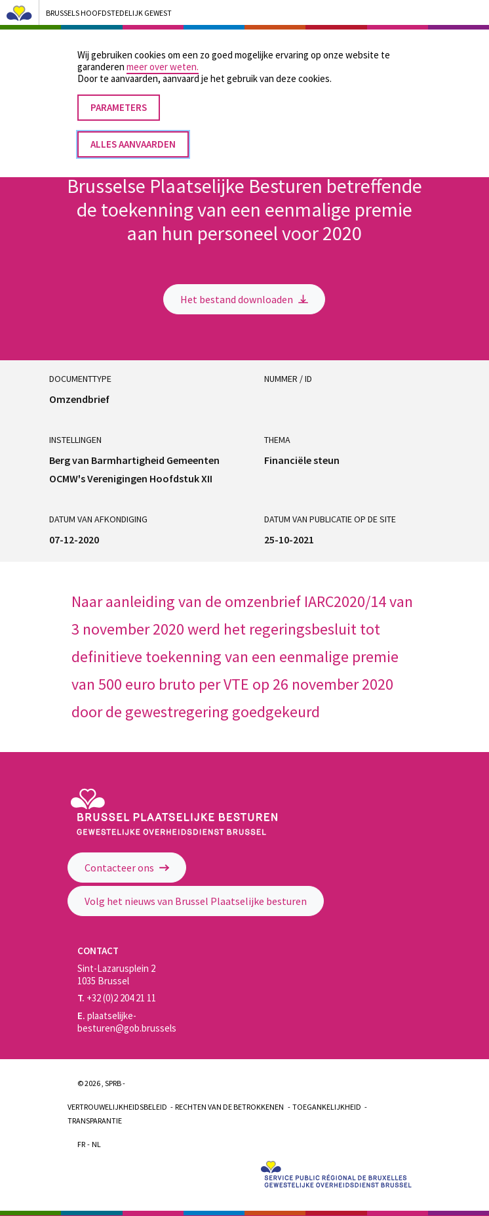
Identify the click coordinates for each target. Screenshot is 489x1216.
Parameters (118, 93)
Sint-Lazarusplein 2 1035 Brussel (116, 974)
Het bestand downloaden (244, 299)
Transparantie (95, 1120)
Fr (81, 1144)
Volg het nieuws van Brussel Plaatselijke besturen (196, 901)
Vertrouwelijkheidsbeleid (117, 1107)
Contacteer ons (127, 867)
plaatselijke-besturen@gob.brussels (126, 1021)
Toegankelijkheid (326, 1107)
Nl (96, 1144)
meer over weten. (163, 53)
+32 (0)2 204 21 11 (116, 998)
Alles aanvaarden (133, 130)
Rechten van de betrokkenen (229, 1107)
